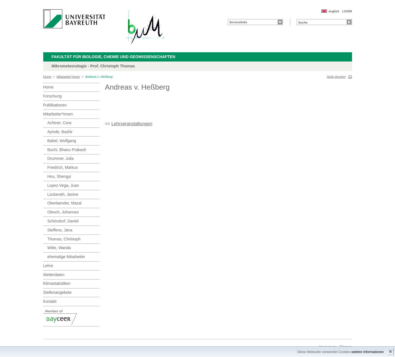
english (333, 11)
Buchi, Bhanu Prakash (66, 149)
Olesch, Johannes (63, 212)
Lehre (48, 265)
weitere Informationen (367, 352)
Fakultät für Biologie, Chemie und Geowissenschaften (113, 56)
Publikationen (55, 105)
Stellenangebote (57, 292)
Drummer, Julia (60, 158)
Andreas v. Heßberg (99, 76)
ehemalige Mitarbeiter (66, 256)
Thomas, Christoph (64, 239)
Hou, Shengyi (59, 176)
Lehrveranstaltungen (131, 123)
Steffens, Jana (59, 230)
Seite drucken (336, 76)
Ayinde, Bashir (60, 131)
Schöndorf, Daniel (63, 221)
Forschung (52, 96)
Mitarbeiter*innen (68, 76)
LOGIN (347, 11)
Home (47, 76)
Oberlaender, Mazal (64, 203)
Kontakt (49, 301)
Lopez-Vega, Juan (63, 185)
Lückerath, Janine (63, 194)
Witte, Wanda (59, 247)
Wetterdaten (54, 274)
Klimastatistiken (56, 283)
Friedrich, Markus (62, 167)
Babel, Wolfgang (61, 140)
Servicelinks (238, 22)
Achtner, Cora (59, 122)
